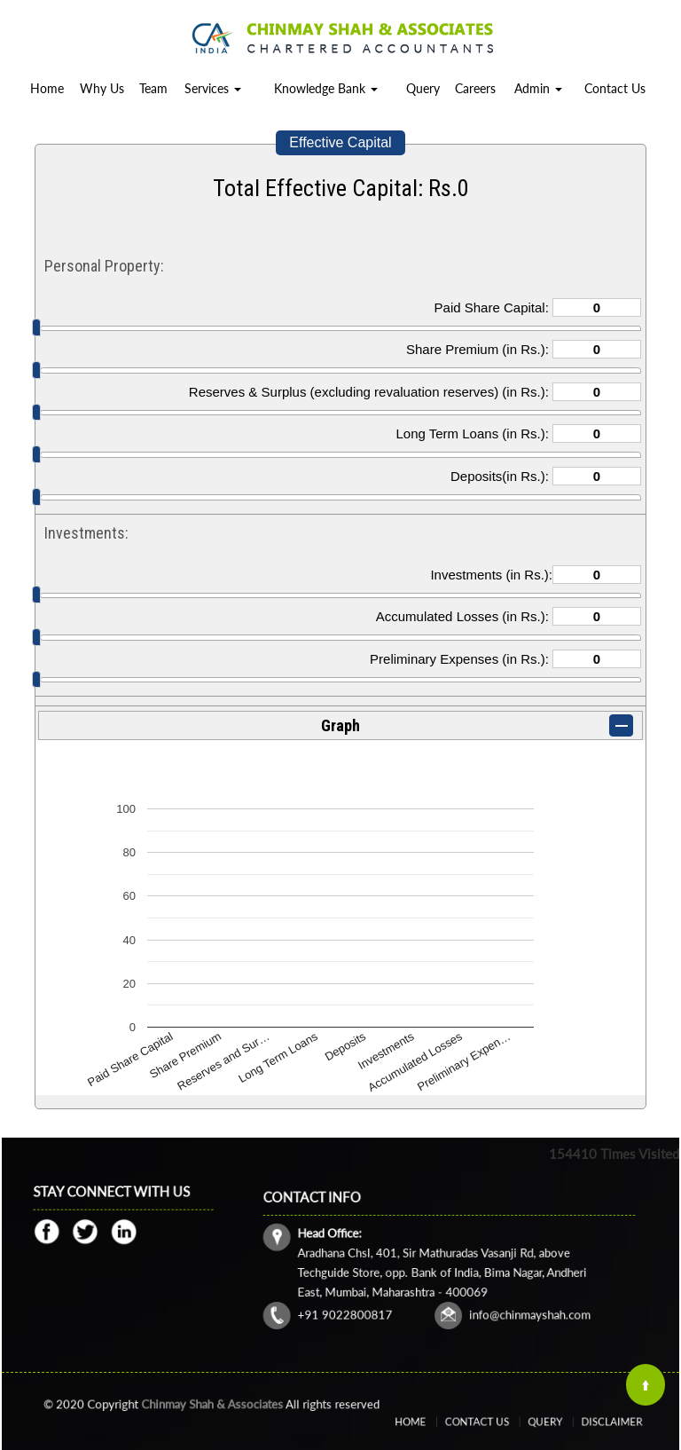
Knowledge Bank (326, 88)
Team (153, 88)
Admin (538, 88)
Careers (475, 88)
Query (423, 88)
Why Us (102, 88)
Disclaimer (578, 1422)
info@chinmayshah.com (502, 1294)
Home (47, 88)
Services (212, 88)
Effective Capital (340, 142)
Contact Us (615, 88)
